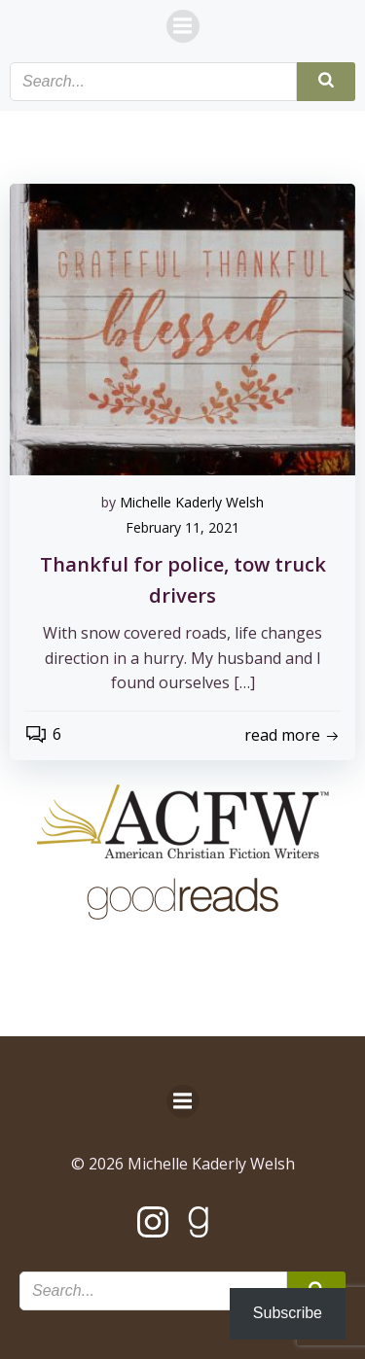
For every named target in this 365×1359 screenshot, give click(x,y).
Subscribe (287, 1313)
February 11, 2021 (182, 527)
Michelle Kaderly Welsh (192, 502)
